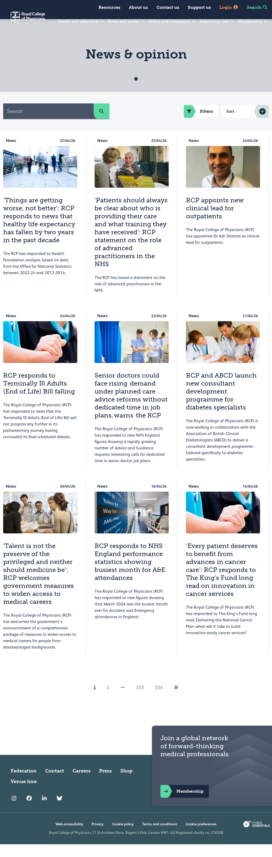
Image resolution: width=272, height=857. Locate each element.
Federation (24, 784)
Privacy (98, 837)
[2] (176, 700)
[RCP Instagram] (14, 811)
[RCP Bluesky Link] (59, 811)
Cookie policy (123, 837)
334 (159, 700)
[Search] (48, 124)
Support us (199, 7)
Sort (230, 124)
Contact (54, 784)
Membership (253, 21)
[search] (101, 124)
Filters (198, 124)
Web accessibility (69, 837)
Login (228, 7)
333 (140, 700)
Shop (126, 784)
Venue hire (24, 794)
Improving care (217, 21)
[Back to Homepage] (22, 20)
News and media (126, 21)
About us (138, 7)
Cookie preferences (201, 837)
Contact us (167, 7)
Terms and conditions (159, 837)
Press (105, 784)
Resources (109, 7)
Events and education (81, 21)
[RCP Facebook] (29, 811)
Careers (82, 784)
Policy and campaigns (172, 21)
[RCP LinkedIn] (44, 811)
